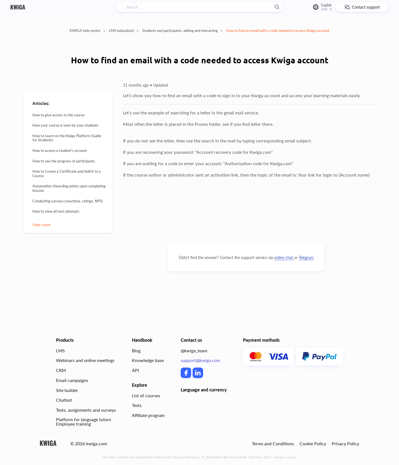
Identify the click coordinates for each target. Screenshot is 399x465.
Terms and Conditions (273, 443)
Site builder (67, 390)
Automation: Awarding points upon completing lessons (69, 188)
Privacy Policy (345, 443)
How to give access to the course (58, 115)
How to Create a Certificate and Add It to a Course (66, 173)
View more (41, 225)
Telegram (306, 257)
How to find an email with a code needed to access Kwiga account (277, 30)
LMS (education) (123, 30)
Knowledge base (148, 360)
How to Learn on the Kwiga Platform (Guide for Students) (66, 138)
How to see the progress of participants (63, 161)
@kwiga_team (194, 350)
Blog (136, 350)
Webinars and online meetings (85, 360)
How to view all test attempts (55, 211)
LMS (60, 350)
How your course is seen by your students (65, 125)
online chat (284, 257)
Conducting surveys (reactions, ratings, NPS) (67, 201)
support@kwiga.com (200, 360)
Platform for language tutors (83, 419)
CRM (61, 370)
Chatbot (64, 400)
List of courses (146, 395)
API (135, 370)
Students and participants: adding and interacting (182, 30)
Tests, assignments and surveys (86, 410)
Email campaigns (72, 380)
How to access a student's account (59, 151)
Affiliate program (148, 415)
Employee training (73, 423)
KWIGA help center (87, 30)
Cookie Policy (313, 443)
